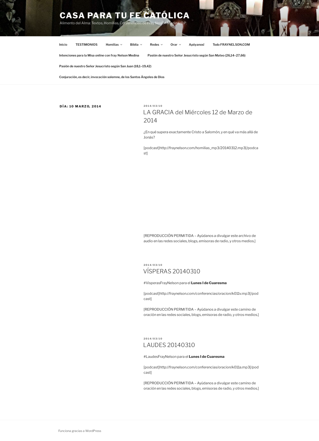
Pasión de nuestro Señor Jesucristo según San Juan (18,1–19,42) (105, 66)
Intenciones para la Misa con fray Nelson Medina (99, 55)
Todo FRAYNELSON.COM (231, 44)
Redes (156, 44)
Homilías (114, 44)
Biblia (136, 44)
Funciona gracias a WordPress (79, 431)
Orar (176, 44)
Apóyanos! (196, 44)
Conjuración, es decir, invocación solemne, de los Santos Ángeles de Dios (111, 77)
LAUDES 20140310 (169, 345)
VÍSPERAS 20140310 (171, 271)
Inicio (63, 44)
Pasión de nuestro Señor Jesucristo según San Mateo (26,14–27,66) (196, 55)
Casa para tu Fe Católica (125, 15)
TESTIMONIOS (86, 44)
